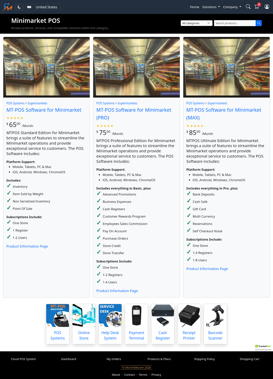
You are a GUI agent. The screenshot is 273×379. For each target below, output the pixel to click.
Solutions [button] (209, 7)
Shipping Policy (204, 359)
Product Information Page (27, 246)
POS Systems (15, 103)
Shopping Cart (249, 359)
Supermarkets (37, 103)
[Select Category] (196, 23)
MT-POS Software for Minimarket (43, 109)
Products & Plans (159, 359)
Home (194, 7)
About (116, 374)
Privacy (156, 374)
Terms (143, 374)
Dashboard (68, 359)
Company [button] (230, 7)
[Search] (259, 23)
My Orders (114, 359)
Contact (129, 374)
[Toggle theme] (19, 7)
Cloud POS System (23, 359)
